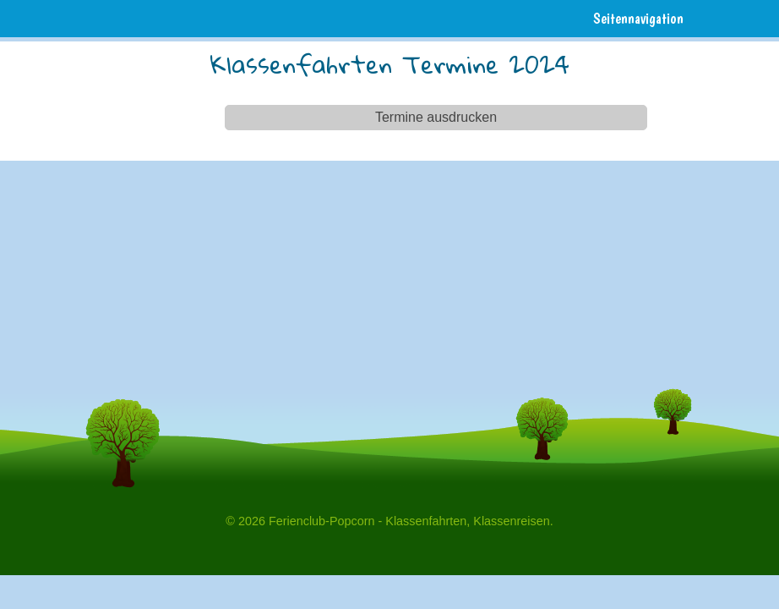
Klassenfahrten (425, 521)
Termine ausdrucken (436, 117)
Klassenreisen (511, 521)
